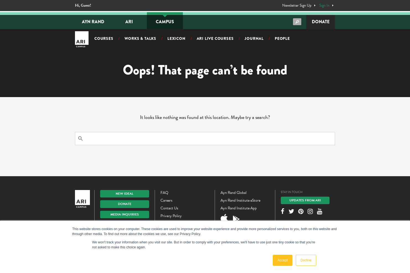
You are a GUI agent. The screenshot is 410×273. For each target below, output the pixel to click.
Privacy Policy (171, 216)
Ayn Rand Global (233, 193)
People (282, 38)
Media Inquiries (124, 214)
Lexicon (176, 38)
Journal (254, 38)
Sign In (324, 5)
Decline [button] (306, 260)
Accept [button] (282, 260)
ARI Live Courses (215, 38)
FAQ (164, 193)
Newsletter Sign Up (297, 5)
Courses (103, 38)
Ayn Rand (93, 22)
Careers (166, 200)
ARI (129, 22)
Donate (320, 22)
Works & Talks (140, 38)
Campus (165, 22)
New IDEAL (124, 193)
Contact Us (169, 208)
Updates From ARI (305, 200)
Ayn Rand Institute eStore (240, 200)
